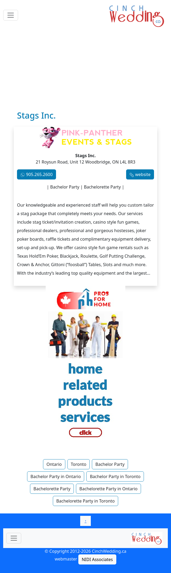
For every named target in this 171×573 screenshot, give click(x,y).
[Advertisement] (85, 70)
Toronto (79, 464)
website (143, 174)
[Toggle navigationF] (13, 538)
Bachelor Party (110, 464)
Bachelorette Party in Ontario (108, 489)
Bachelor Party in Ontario (56, 476)
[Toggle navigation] (10, 15)
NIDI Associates (97, 559)
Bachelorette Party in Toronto (85, 501)
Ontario (54, 464)
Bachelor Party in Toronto (115, 476)
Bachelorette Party (51, 489)
